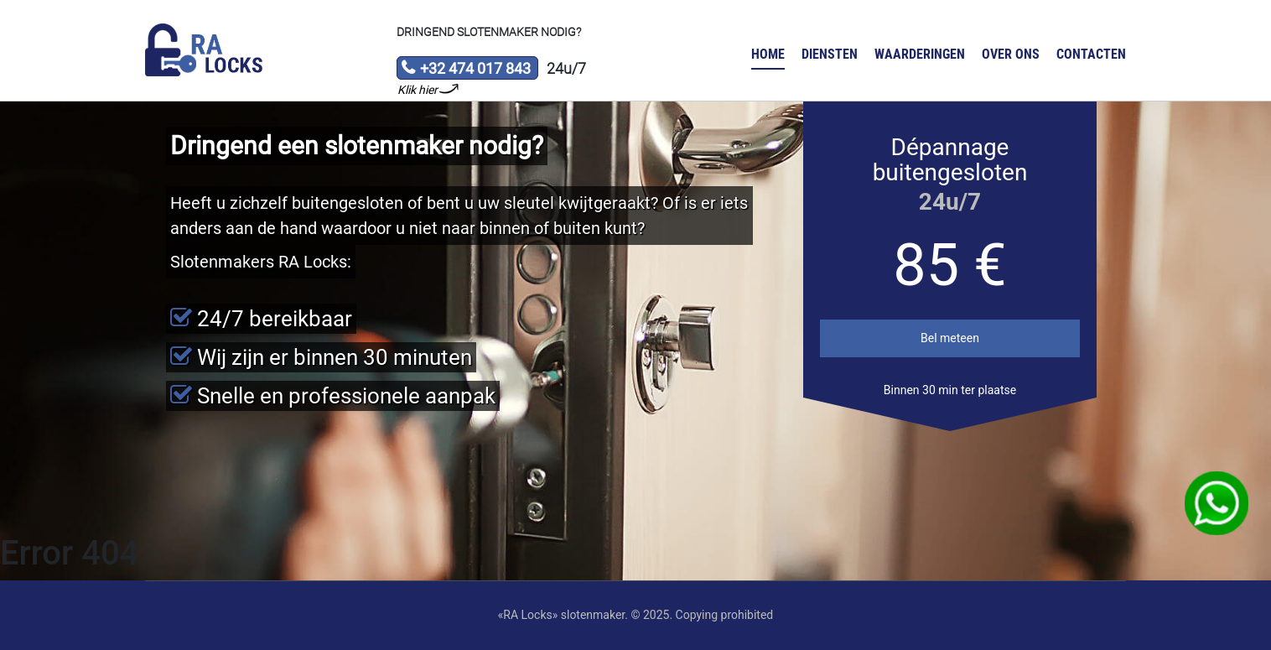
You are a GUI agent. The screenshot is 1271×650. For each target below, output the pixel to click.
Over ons (1011, 54)
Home (768, 54)
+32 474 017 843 (465, 70)
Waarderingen (919, 54)
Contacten (1091, 54)
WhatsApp (1217, 503)
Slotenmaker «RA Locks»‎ (203, 50)
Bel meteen (950, 338)
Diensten (830, 54)
